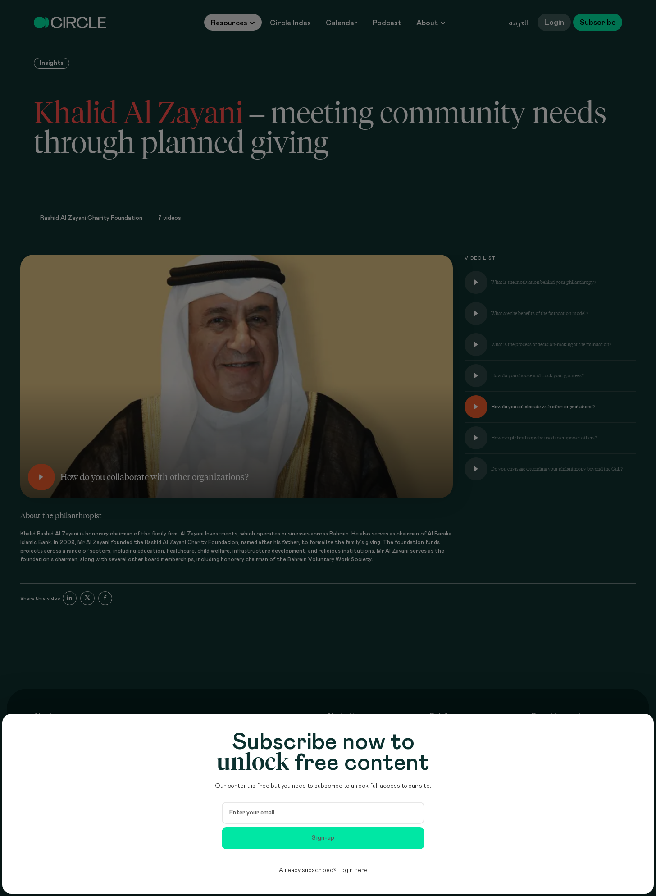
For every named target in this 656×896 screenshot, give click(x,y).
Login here (352, 870)
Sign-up (323, 838)
